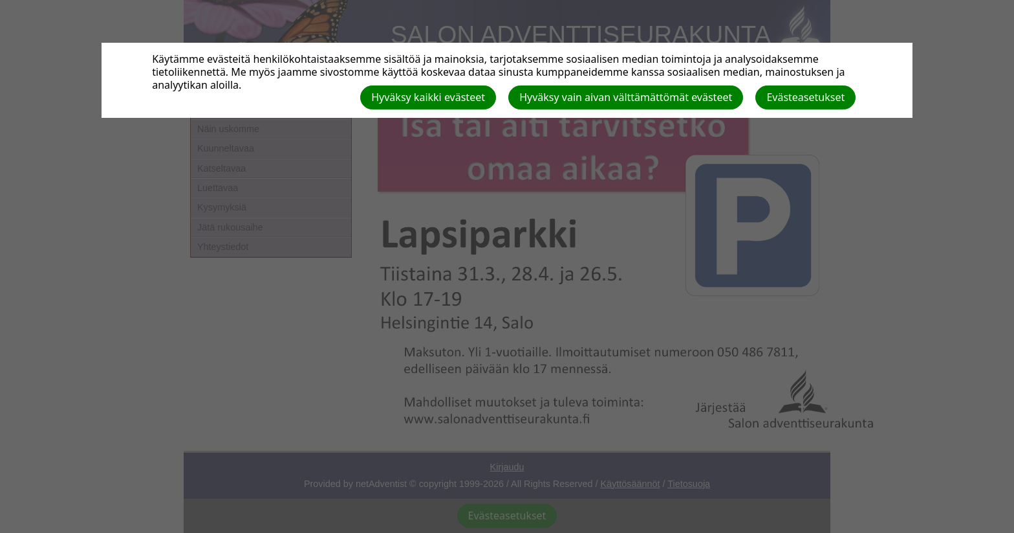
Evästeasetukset (805, 97)
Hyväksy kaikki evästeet (428, 97)
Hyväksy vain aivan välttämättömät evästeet (625, 97)
